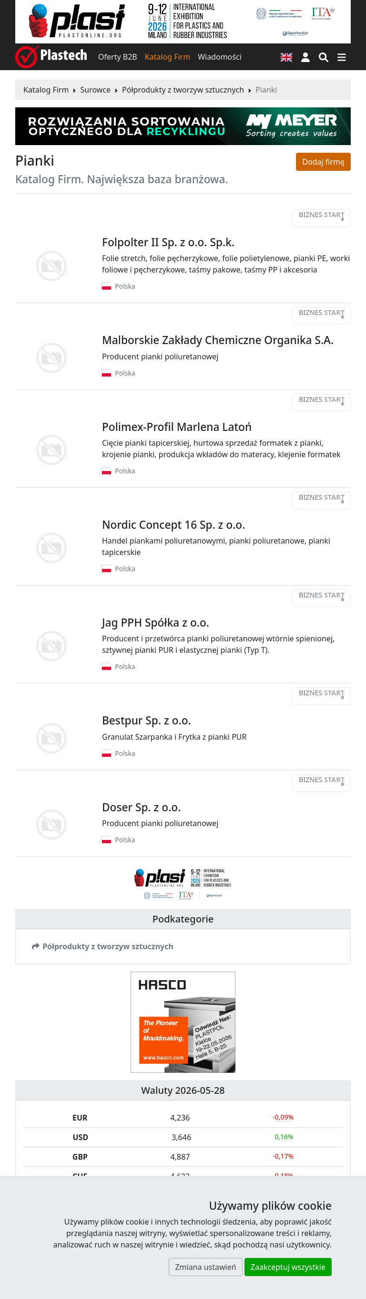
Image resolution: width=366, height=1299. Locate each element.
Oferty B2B (117, 57)
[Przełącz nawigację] (342, 57)
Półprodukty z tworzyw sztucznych (183, 89)
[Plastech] (51, 56)
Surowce (95, 89)
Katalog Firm (167, 57)
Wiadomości (220, 57)
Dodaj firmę (323, 162)
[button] (305, 57)
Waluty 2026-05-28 (183, 1090)
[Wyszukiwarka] (324, 57)
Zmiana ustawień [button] (205, 1267)
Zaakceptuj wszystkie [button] (288, 1267)
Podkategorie (183, 918)
